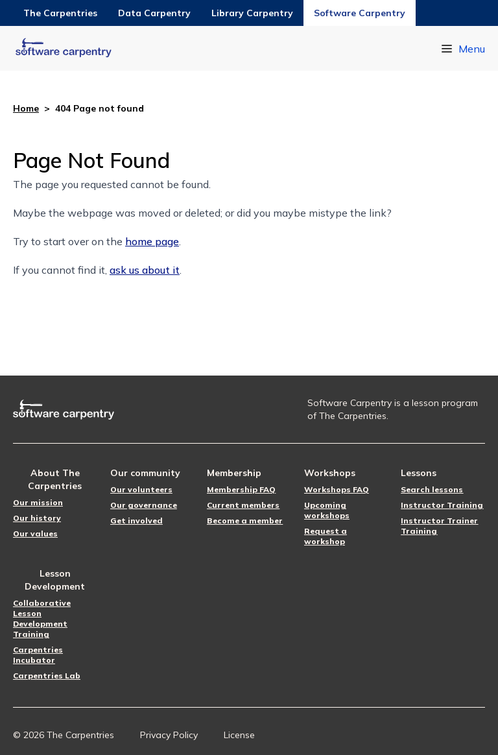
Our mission (38, 502)
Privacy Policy (169, 735)
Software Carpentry (359, 13)
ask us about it (145, 269)
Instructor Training (442, 505)
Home (26, 108)
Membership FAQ (241, 489)
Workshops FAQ (336, 489)
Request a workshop (325, 536)
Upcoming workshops (327, 510)
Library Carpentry (252, 13)
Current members (243, 505)
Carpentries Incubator (38, 655)
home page (152, 241)
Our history (37, 518)
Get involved (136, 520)
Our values (35, 533)
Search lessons (432, 489)
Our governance (143, 505)
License (239, 735)
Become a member (245, 520)
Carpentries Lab (46, 675)
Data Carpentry (154, 13)
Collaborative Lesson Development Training (42, 618)
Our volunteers (141, 489)
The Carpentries (60, 13)
